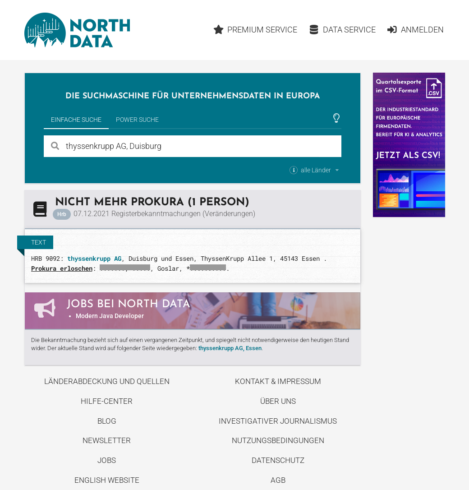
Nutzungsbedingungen (278, 440)
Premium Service (255, 29)
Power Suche (137, 119)
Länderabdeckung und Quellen (107, 381)
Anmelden (415, 29)
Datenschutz (278, 460)
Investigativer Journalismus (278, 420)
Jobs (106, 460)
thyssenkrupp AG (94, 258)
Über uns (278, 401)
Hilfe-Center (107, 401)
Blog (106, 420)
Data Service (342, 29)
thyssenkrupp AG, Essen (230, 348)
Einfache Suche (76, 119)
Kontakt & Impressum (278, 381)
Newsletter (107, 440)
